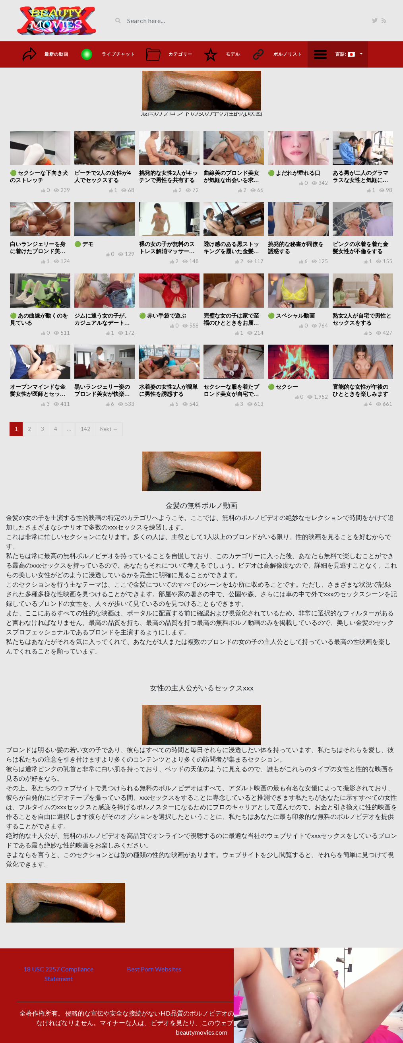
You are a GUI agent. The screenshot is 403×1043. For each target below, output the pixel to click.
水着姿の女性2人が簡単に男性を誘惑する (168, 390)
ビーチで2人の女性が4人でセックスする (102, 176)
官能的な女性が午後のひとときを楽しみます (360, 390)
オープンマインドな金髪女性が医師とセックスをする (38, 393)
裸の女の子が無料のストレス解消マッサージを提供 (167, 251)
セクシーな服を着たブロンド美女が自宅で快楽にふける (231, 393)
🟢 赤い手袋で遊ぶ (162, 315)
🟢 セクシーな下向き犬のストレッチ (39, 176)
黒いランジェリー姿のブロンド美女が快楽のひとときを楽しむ (102, 393)
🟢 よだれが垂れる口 (294, 172)
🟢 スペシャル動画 (291, 315)
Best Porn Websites (154, 969)
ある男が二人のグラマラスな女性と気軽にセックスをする (360, 179)
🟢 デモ (83, 243)
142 (85, 429)
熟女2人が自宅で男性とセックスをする (362, 319)
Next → (109, 429)
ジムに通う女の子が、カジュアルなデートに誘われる (102, 322)
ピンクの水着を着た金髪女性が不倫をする (360, 247)
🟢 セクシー (283, 386)
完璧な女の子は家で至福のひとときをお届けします (231, 322)
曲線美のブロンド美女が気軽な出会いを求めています (231, 179)
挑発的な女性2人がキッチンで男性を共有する (168, 176)
